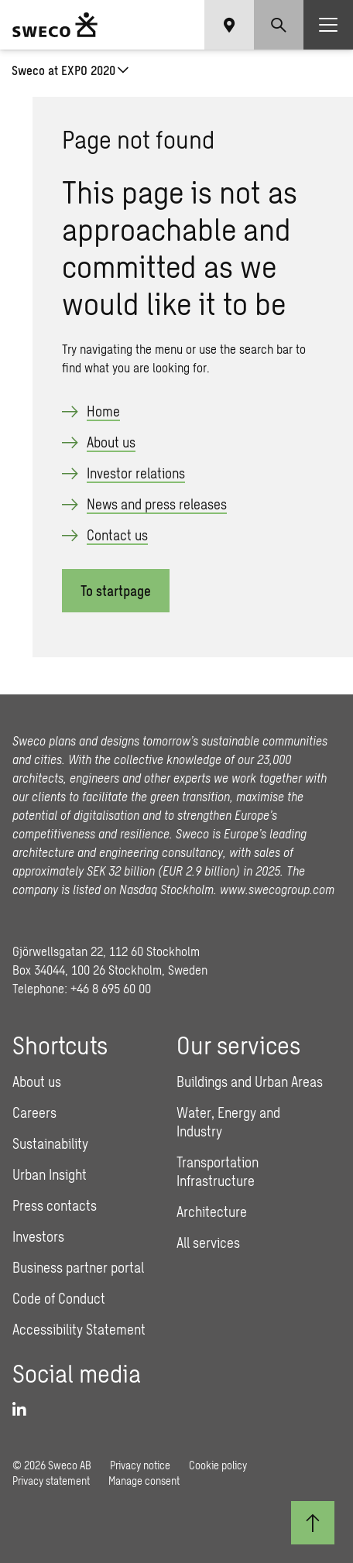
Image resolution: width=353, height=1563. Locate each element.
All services (208, 1242)
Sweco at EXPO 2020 (63, 70)
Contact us (117, 534)
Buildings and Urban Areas (249, 1081)
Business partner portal (78, 1267)
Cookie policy (218, 1465)
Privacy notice (140, 1465)
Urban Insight (49, 1174)
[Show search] (278, 25)
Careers (34, 1112)
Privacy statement (51, 1480)
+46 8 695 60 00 (110, 988)
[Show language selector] (229, 25)
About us (111, 442)
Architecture (211, 1211)
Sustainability (50, 1143)
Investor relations (136, 473)
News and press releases (157, 503)
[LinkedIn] (24, 1409)
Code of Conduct (58, 1298)
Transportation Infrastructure (217, 1171)
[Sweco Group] (55, 24)
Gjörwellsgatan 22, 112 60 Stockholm (106, 951)
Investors (38, 1236)
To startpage (116, 590)
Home (103, 411)
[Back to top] (312, 1522)
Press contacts (54, 1205)
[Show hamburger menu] (328, 25)
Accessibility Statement (79, 1329)
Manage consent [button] (144, 1480)
